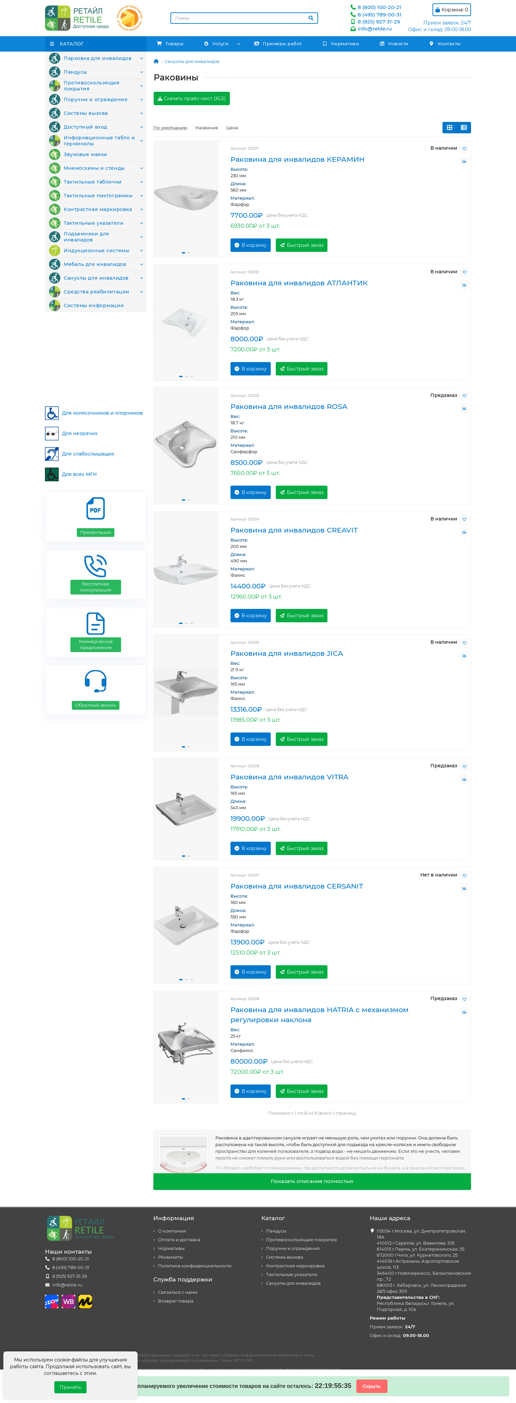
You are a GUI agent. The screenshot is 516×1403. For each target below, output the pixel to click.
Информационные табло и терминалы (89, 162)
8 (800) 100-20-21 (375, 7)
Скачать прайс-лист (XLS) (192, 98)
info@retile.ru (371, 28)
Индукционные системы (86, 299)
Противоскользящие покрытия (94, 94)
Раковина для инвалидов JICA (286, 653)
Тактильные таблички (83, 213)
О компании (172, 1231)
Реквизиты (170, 1257)
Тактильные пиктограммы (88, 230)
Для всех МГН (71, 456)
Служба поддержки (182, 1279)
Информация (173, 1218)
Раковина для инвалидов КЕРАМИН (297, 159)
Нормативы (340, 43)
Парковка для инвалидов (88, 60)
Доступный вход (76, 145)
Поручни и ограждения (85, 111)
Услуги (215, 43)
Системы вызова (76, 128)
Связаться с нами (177, 1292)
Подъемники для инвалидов (92, 282)
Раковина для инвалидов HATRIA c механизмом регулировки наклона (319, 1014)
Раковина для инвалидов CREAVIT (294, 530)
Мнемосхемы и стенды (84, 196)
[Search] (244, 18)
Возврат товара (176, 1301)
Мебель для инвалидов (85, 316)
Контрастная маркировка (88, 248)
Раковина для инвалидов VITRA (289, 777)
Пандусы (67, 77)
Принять (70, 1387)
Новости (394, 43)
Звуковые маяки (76, 179)
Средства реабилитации (86, 350)
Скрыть (372, 1386)
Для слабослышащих (79, 435)
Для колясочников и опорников (94, 394)
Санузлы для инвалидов (86, 333)
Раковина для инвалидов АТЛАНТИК (299, 283)
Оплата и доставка (179, 1239)
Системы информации (83, 367)
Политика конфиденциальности (194, 1265)
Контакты (445, 43)
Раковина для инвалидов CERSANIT (296, 886)
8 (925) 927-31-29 (375, 21)
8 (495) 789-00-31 (376, 14)
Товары (170, 43)
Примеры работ (278, 43)
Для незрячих (71, 415)
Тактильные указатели (84, 265)
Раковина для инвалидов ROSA (288, 406)
